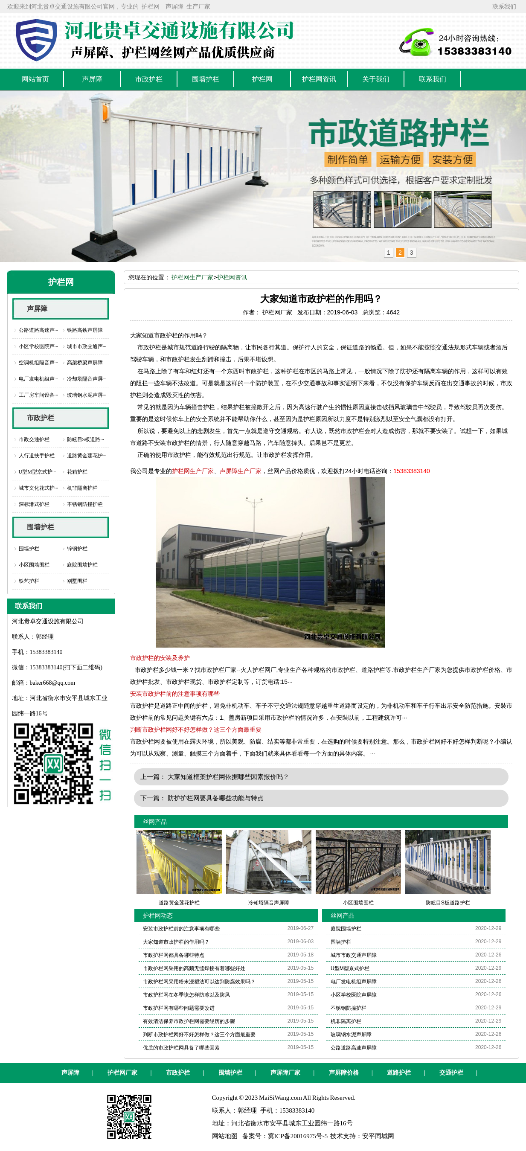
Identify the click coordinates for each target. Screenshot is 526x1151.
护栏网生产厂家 (192, 277)
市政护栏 (40, 417)
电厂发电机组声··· (38, 379)
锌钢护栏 (77, 549)
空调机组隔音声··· (38, 363)
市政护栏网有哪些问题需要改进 (179, 1008)
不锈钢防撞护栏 (85, 504)
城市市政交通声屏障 (354, 955)
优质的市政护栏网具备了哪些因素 (181, 1048)
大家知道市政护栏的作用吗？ (176, 942)
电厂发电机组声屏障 (354, 982)
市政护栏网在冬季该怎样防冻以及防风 (186, 995)
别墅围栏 (77, 581)
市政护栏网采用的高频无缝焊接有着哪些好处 (194, 968)
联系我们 (504, 6)
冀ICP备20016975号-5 (298, 1136)
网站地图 (225, 1136)
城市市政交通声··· (87, 346)
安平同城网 (378, 1136)
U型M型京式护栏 (350, 968)
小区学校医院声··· (38, 346)
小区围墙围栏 (34, 565)
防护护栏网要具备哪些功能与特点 (216, 798)
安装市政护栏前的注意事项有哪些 (175, 693)
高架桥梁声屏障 (85, 363)
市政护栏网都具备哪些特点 (173, 955)
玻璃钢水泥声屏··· (87, 395)
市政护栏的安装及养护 (160, 657)
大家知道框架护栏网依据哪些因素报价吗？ (228, 776)
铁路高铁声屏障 (85, 330)
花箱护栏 (77, 472)
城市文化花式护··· (38, 488)
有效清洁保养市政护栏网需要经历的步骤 (189, 1021)
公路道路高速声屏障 (354, 1048)
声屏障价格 (344, 1073)
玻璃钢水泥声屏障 (351, 1035)
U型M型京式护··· (37, 472)
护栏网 (151, 6)
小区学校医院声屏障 (354, 995)
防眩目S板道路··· (86, 439)
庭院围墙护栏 (82, 565)
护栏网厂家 (122, 1073)
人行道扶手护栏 (37, 456)
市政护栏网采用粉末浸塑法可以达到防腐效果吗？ (199, 982)
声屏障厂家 (285, 1073)
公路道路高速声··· (38, 330)
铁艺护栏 (29, 581)
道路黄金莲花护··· (87, 456)
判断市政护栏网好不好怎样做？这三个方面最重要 (196, 729)
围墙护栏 (40, 527)
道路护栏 (399, 1073)
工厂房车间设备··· (38, 395)
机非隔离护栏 (82, 488)
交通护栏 (451, 1073)
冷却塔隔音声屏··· (87, 379)
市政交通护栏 (34, 439)
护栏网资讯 (232, 277)
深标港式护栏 (34, 504)
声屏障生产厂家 (241, 471)
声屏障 (174, 6)
